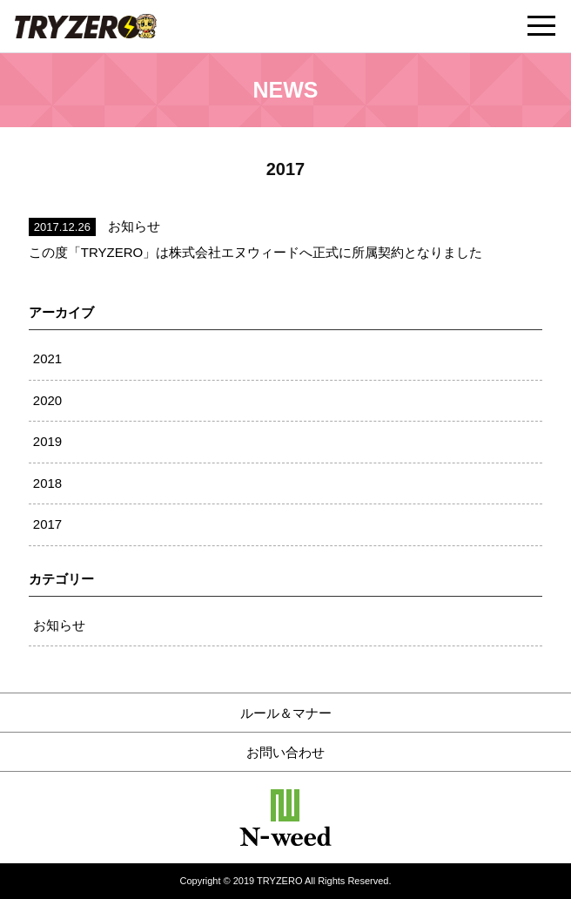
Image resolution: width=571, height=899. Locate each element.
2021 (47, 358)
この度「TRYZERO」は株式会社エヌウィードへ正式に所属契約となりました (255, 252)
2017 (47, 524)
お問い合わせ (285, 752)
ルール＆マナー (286, 713)
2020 (47, 400)
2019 (47, 441)
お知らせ (59, 625)
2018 (47, 483)
